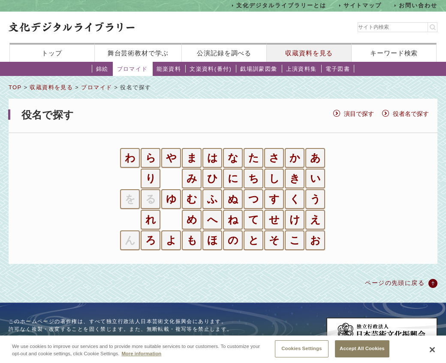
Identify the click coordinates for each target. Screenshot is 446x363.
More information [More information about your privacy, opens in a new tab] (141, 357)
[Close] (432, 353)
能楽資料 (169, 69)
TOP (15, 87)
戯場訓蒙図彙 (258, 69)
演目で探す (359, 113)
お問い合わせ (418, 5)
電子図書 (337, 69)
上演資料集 (301, 69)
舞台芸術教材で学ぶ (138, 53)
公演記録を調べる (224, 53)
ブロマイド (132, 69)
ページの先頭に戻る (395, 282)
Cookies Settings (301, 352)
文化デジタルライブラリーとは (281, 5)
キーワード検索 (394, 53)
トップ (52, 53)
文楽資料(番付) (211, 69)
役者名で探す (411, 113)
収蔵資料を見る (309, 53)
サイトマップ (363, 5)
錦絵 (102, 69)
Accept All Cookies (362, 352)
